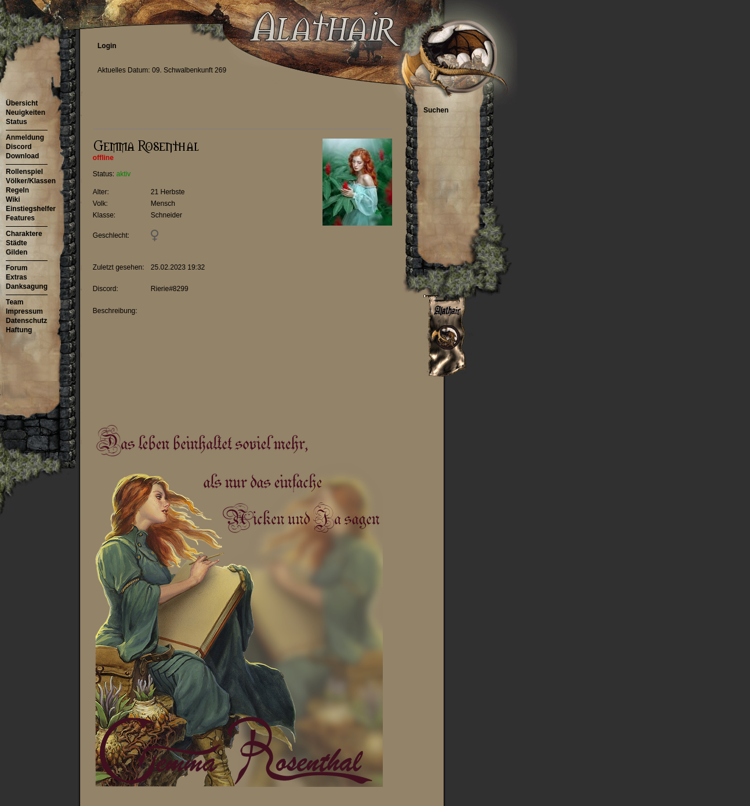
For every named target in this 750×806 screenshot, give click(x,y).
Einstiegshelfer (31, 209)
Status (16, 122)
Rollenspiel (24, 172)
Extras (16, 277)
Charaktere (24, 234)
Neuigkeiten (25, 112)
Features (20, 218)
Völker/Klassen (31, 181)
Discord (19, 147)
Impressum (24, 311)
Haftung (19, 330)
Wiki (13, 199)
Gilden (16, 252)
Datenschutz (26, 321)
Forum (16, 268)
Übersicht (22, 103)
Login (107, 46)
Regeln (17, 190)
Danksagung (27, 286)
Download (22, 156)
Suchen (435, 110)
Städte (16, 243)
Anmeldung (25, 137)
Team (14, 302)
